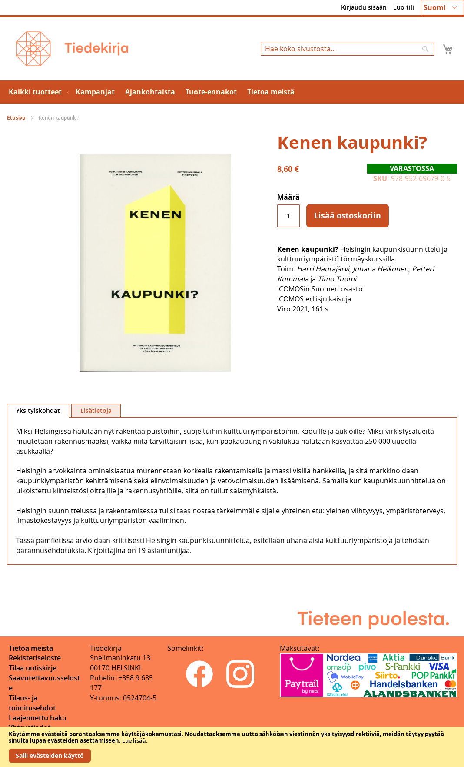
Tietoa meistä (31, 648)
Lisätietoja (96, 410)
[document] (232, 747)
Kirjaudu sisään (364, 7)
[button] (442, 8)
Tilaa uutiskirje (32, 668)
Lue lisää (134, 740)
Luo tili (403, 7)
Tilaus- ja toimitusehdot (32, 703)
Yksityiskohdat (38, 410)
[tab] (38, 411)
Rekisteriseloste (35, 658)
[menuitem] (36, 92)
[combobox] (347, 49)
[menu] (232, 92)
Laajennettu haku (37, 718)
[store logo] (72, 48)
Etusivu (16, 117)
